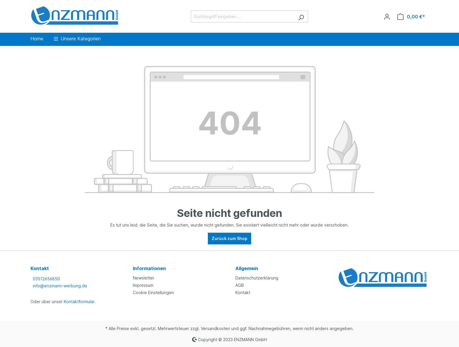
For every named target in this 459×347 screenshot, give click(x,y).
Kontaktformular (79, 301)
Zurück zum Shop (229, 238)
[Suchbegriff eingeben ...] (242, 17)
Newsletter (143, 277)
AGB (239, 285)
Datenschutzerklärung (256, 277)
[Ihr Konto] (387, 16)
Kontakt (242, 292)
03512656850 (46, 278)
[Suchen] (301, 17)
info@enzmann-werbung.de (60, 285)
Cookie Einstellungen (153, 292)
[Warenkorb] (411, 16)
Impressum (143, 285)
